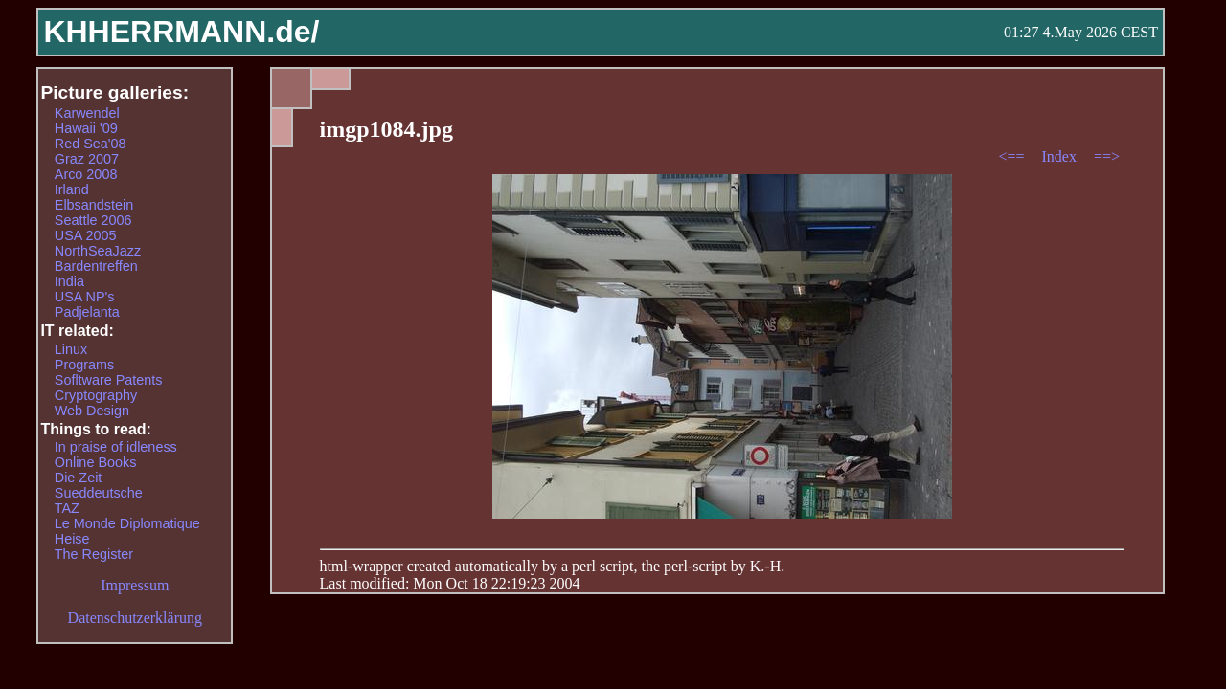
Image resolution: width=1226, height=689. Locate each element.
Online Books (96, 462)
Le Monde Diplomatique (127, 523)
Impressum (135, 585)
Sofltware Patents (109, 380)
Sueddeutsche (99, 492)
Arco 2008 (86, 174)
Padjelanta (87, 312)
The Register (94, 554)
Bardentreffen (96, 266)
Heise (72, 538)
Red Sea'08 (90, 143)
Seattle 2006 (93, 220)
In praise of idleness (116, 447)
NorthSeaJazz (98, 250)
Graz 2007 (87, 159)
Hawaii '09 (86, 128)
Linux (71, 349)
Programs (84, 364)
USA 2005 (86, 235)
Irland (72, 189)
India (69, 281)
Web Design (92, 410)
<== (1013, 156)
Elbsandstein (94, 204)
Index (1060, 156)
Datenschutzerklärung (135, 618)
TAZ (67, 508)
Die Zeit (78, 477)
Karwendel (87, 113)
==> (1107, 156)
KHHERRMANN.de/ (181, 31)
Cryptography (96, 395)
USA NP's (85, 296)
